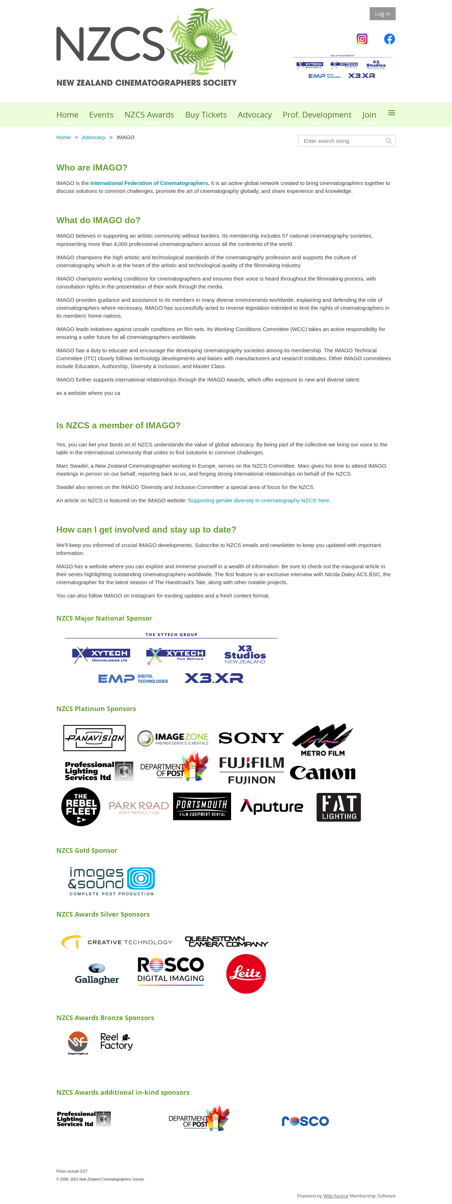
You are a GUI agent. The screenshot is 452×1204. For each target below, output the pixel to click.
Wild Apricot (335, 1196)
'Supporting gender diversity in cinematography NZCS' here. (259, 500)
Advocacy (93, 137)
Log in (382, 13)
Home (63, 137)
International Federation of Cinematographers (149, 183)
